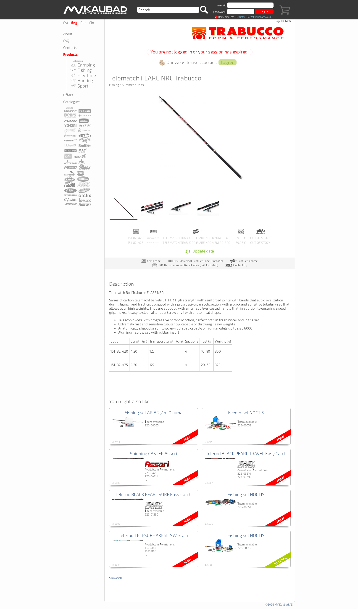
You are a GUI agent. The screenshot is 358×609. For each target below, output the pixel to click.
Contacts (70, 47)
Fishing (81, 70)
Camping (82, 64)
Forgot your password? (259, 16)
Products (70, 54)
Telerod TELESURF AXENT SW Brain (153, 535)
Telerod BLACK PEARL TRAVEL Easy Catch (246, 453)
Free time (83, 75)
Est (65, 23)
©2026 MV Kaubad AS (279, 604)
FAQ (66, 41)
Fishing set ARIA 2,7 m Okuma (153, 412)
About (67, 34)
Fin (91, 23)
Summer (128, 85)
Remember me (224, 16)
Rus (83, 23)
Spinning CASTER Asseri (153, 453)
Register (240, 16)
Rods (140, 85)
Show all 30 (117, 578)
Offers (68, 95)
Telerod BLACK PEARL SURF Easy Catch (153, 494)
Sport (79, 85)
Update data (199, 251)
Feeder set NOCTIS (246, 412)
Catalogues (72, 102)
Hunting (81, 80)
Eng (74, 23)
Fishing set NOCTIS (246, 494)
